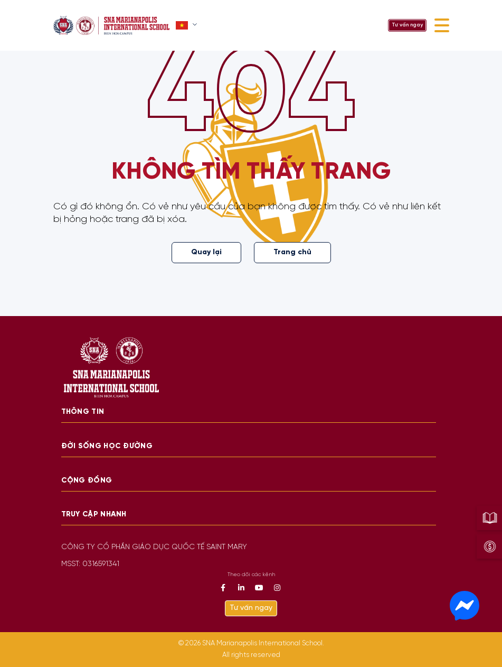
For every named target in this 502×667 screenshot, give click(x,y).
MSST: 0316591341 (90, 564)
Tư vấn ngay (407, 25)
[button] (188, 25)
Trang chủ (292, 252)
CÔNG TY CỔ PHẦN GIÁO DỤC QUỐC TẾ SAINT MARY (154, 547)
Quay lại (206, 252)
